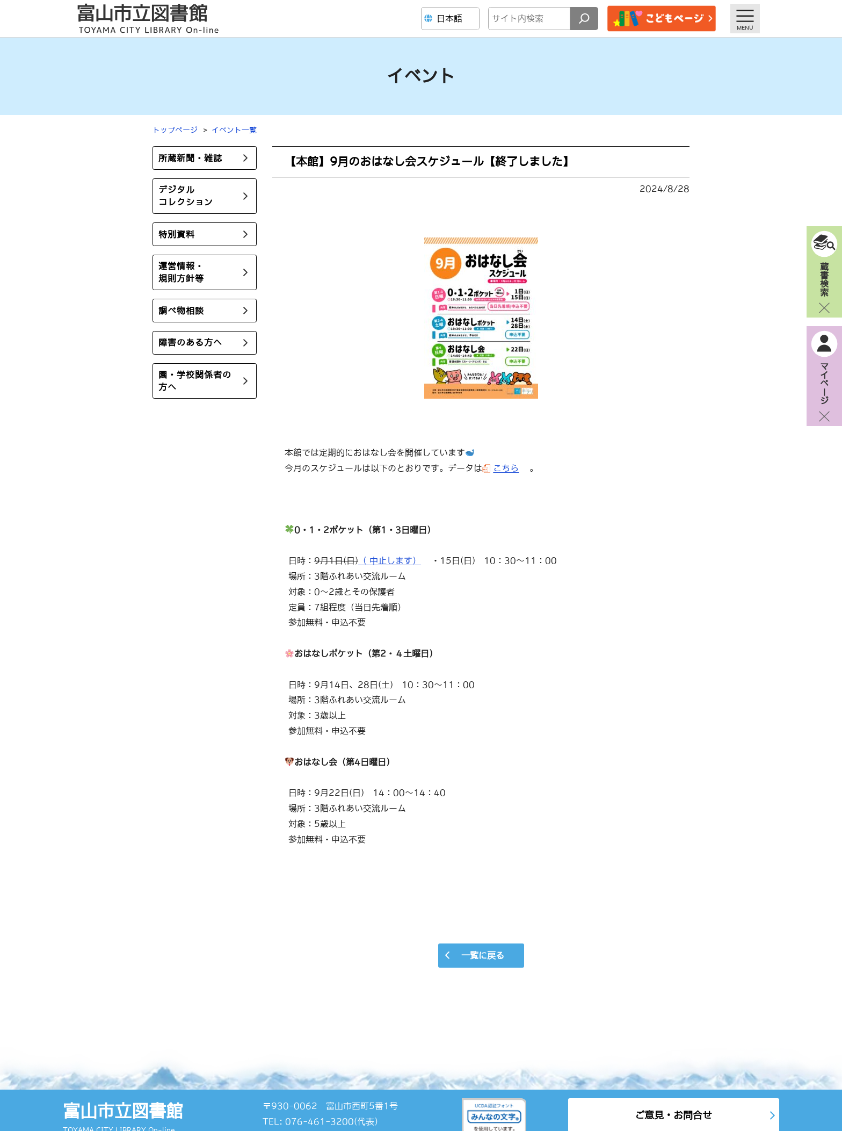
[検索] (584, 18)
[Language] (451, 19)
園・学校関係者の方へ (194, 380)
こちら (506, 468)
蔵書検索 (824, 279)
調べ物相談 (181, 310)
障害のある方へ (190, 342)
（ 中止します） (389, 560)
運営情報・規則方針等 (181, 272)
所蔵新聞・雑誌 (190, 158)
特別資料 (176, 234)
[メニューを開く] (745, 18)
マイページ (824, 383)
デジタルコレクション (185, 195)
